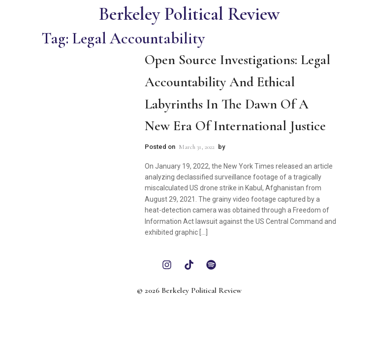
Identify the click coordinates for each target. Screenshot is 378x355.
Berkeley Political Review (189, 14)
